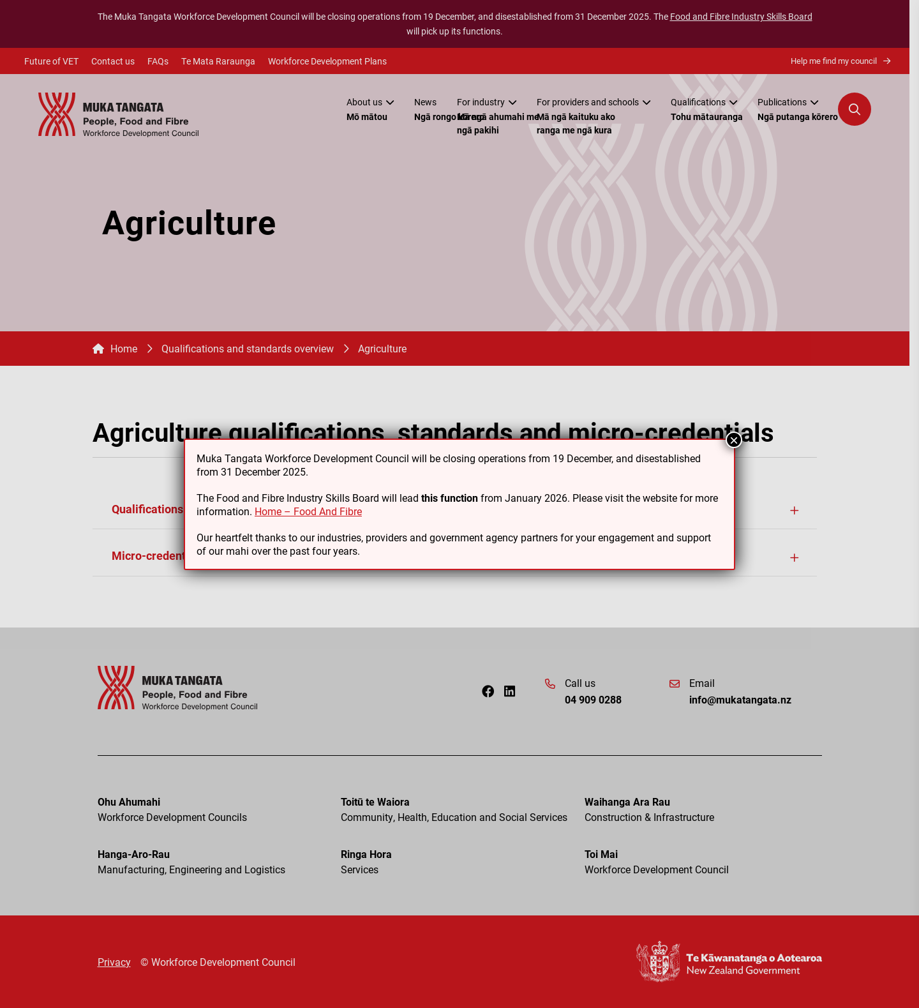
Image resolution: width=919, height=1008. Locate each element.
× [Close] (733, 440)
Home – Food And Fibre (308, 511)
